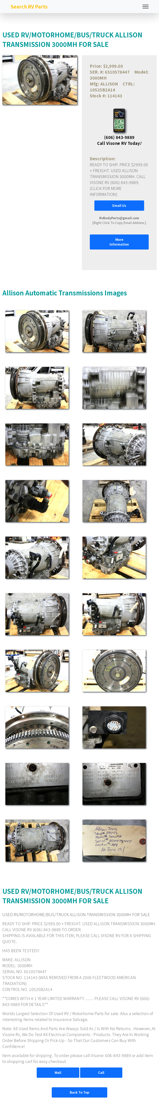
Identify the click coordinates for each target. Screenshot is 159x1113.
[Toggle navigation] (145, 6)
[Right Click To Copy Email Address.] (119, 220)
